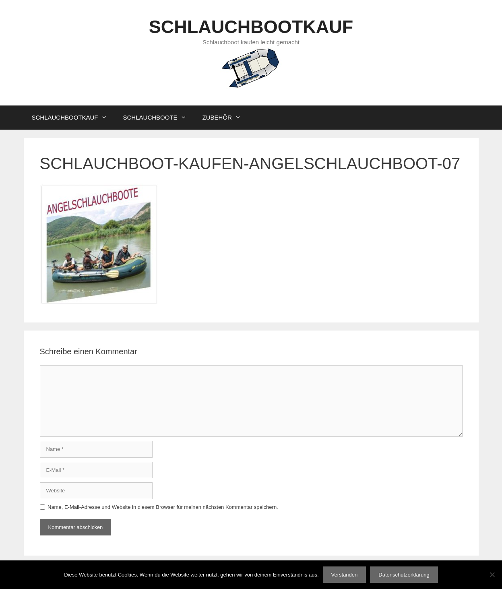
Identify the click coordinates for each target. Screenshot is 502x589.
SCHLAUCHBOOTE (158, 117)
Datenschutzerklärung (403, 575)
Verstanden (344, 575)
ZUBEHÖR (225, 117)
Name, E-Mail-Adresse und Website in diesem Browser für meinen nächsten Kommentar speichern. (163, 507)
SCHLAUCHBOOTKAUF (251, 27)
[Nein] (492, 574)
